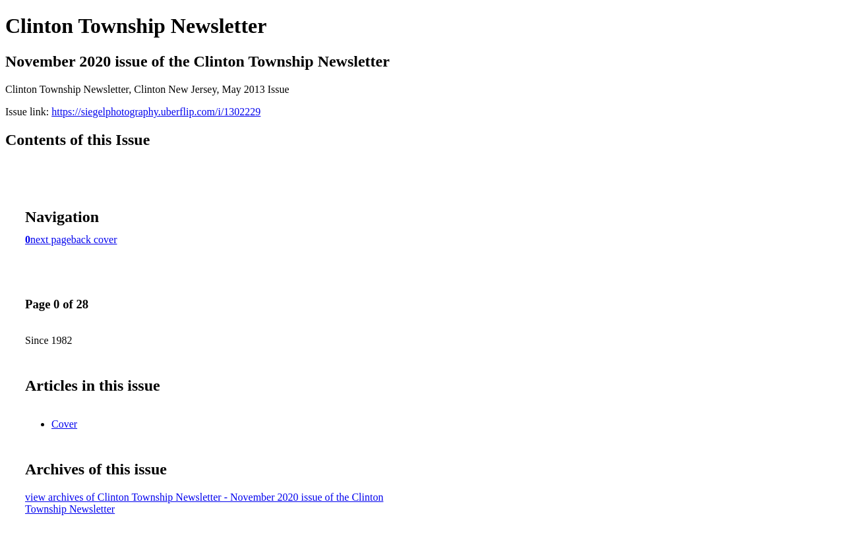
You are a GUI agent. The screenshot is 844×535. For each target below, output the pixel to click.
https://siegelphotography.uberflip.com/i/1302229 (155, 111)
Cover (64, 424)
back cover (94, 239)
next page (50, 239)
